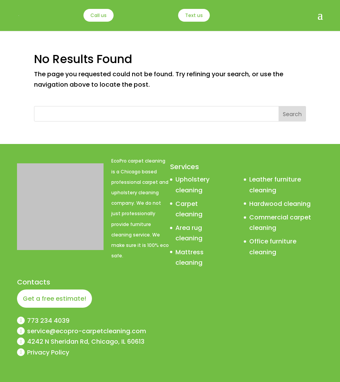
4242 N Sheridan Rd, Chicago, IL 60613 (85, 341)
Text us (194, 15)
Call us (98, 15)
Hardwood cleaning (280, 203)
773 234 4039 (48, 320)
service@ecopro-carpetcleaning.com (86, 331)
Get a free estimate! (54, 298)
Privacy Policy (48, 352)
